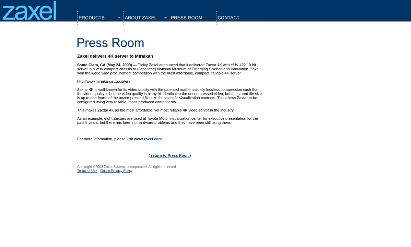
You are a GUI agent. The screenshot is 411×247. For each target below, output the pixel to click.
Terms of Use (87, 171)
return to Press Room (170, 155)
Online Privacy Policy (116, 171)
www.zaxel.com (148, 139)
